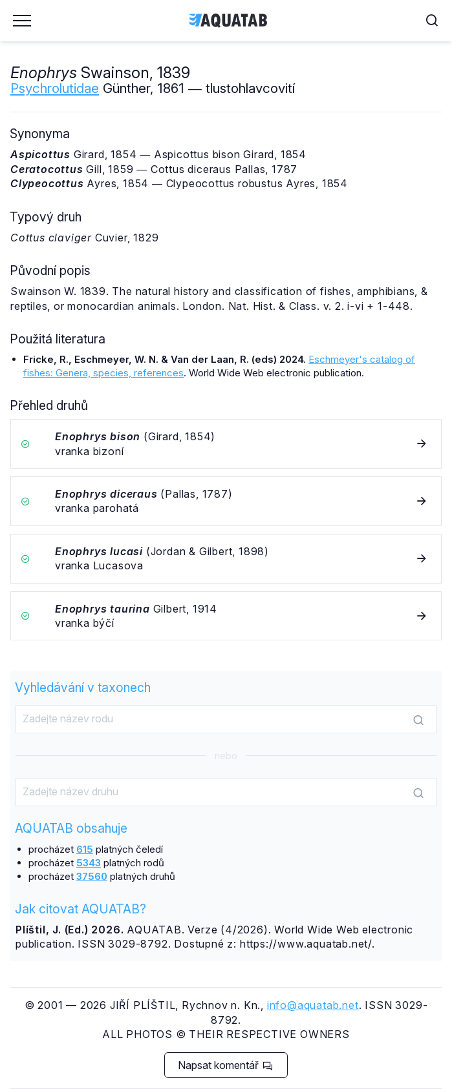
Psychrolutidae (54, 88)
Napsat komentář (225, 1065)
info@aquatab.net (313, 1005)
